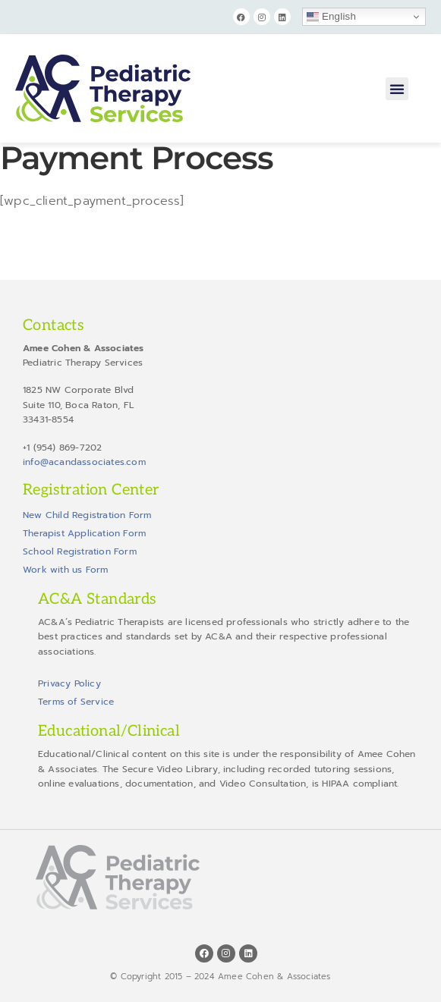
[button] (397, 88)
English (331, 17)
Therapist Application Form (84, 533)
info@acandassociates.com (84, 462)
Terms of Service (76, 701)
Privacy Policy (69, 683)
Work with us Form (65, 569)
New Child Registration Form (87, 515)
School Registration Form (80, 551)
